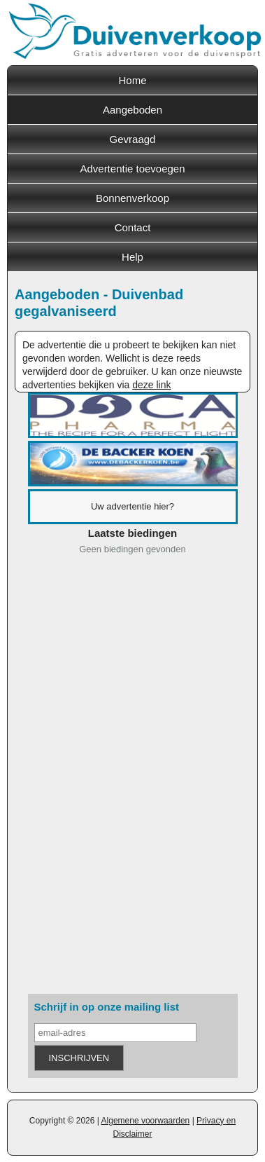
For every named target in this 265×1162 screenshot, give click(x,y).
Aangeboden (132, 110)
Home (132, 80)
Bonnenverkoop (132, 198)
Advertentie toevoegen (132, 169)
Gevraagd (133, 139)
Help (132, 257)
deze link (151, 384)
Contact (133, 227)
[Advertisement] (133, 777)
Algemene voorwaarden (145, 1121)
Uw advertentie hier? (132, 506)
